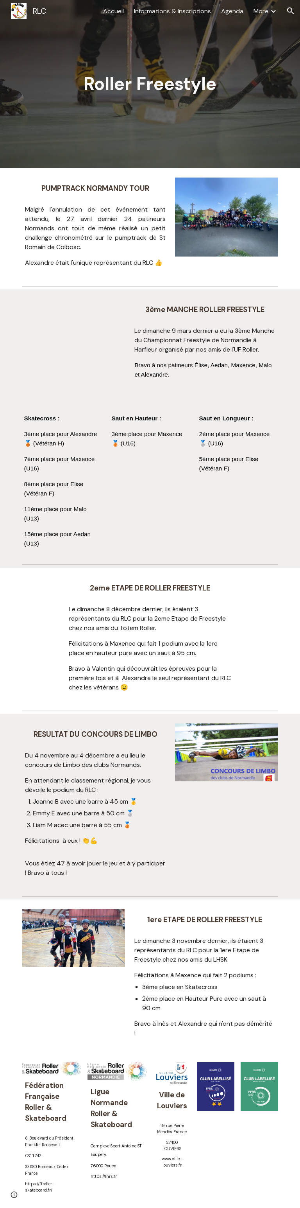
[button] (290, 11)
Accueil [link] (113, 11)
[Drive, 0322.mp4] (73, 325)
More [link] (261, 11)
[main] (150, 84)
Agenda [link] (232, 11)
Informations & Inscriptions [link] (172, 11)
